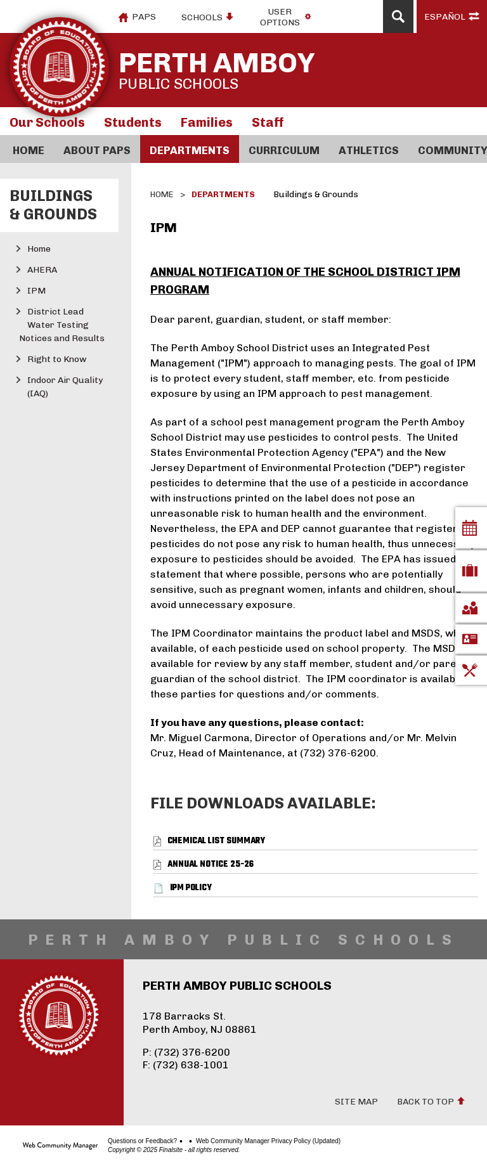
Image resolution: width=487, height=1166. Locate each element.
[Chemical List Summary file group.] (216, 841)
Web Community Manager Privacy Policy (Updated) (268, 1141)
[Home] (28, 149)
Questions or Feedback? (142, 1141)
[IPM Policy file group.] (191, 888)
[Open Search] (398, 16)
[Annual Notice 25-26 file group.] (210, 864)
